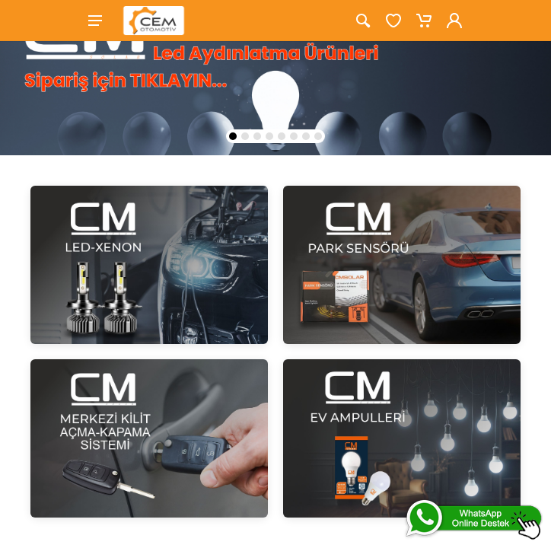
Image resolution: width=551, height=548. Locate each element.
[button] (233, 136)
